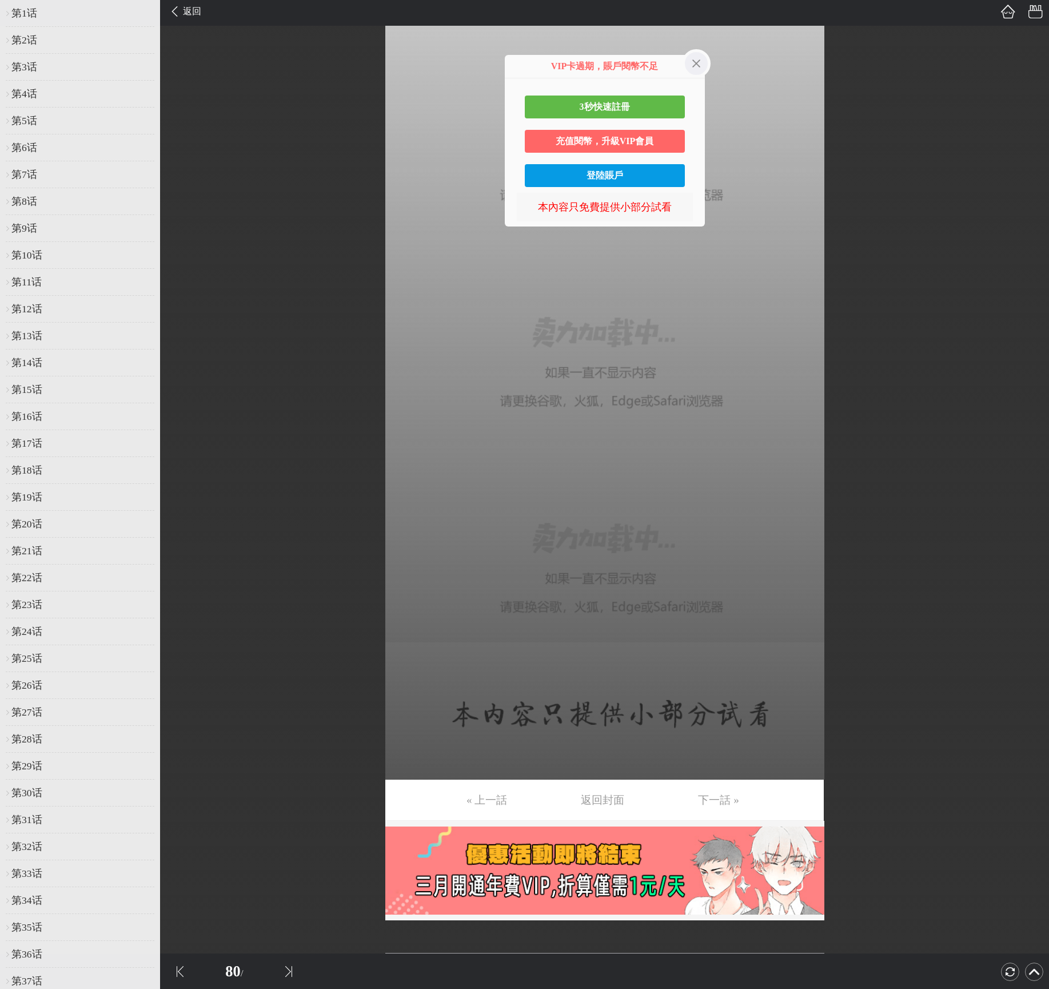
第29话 (26, 766)
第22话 (26, 577)
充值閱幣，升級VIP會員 (605, 141)
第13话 (26, 335)
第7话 (24, 174)
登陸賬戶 (605, 175)
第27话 (26, 712)
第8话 (24, 201)
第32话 (26, 846)
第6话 (24, 147)
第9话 (24, 228)
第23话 (26, 604)
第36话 (26, 954)
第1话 (24, 13)
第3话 (24, 67)
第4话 (24, 94)
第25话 (26, 658)
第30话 (26, 793)
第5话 (24, 120)
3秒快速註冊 (605, 107)
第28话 (26, 739)
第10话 (26, 255)
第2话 (24, 40)
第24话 (26, 631)
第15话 (26, 389)
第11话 (26, 282)
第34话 (26, 900)
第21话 (26, 551)
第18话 (26, 470)
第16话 (26, 416)
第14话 (26, 362)
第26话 (26, 685)
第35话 (26, 927)
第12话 (26, 309)
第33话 (26, 873)
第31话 (26, 819)
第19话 (26, 497)
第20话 (26, 524)
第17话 (26, 443)
